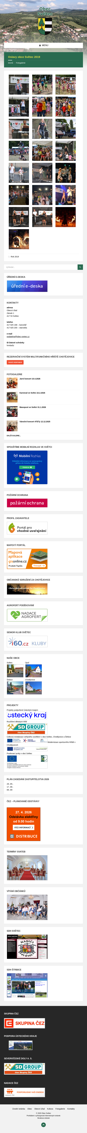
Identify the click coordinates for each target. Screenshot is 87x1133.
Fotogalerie (20, 63)
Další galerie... (14, 436)
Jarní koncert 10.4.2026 (30, 379)
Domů (10, 63)
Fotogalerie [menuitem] (60, 1109)
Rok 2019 (15, 257)
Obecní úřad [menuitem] (39, 1109)
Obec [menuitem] (29, 1109)
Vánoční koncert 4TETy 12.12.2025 (35, 422)
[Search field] (37, 267)
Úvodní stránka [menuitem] (18, 1109)
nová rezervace (15, 362)
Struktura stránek (43, 1118)
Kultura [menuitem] (50, 1109)
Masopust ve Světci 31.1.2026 (33, 407)
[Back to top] (43, 1125)
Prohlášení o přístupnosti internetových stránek (43, 1116)
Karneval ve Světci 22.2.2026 (32, 393)
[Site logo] (43, 37)
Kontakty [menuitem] (71, 1109)
